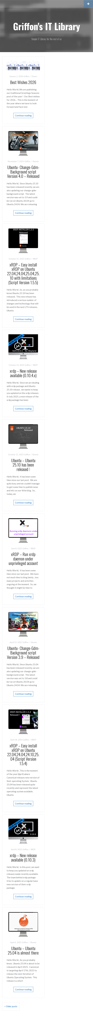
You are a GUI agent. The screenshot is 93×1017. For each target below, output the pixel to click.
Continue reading (23, 115)
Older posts (11, 1006)
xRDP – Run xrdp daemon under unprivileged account (23, 558)
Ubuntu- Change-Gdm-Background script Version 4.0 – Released (23, 171)
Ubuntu (35, 161)
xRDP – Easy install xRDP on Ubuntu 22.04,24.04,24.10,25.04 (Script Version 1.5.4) (23, 754)
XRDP (35, 259)
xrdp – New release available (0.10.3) (23, 857)
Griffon (26, 76)
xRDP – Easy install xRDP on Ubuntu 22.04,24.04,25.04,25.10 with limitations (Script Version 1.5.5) (23, 273)
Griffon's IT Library (46, 26)
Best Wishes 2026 (23, 82)
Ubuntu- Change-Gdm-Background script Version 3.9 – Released (23, 652)
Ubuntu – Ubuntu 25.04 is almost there (23, 950)
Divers (34, 76)
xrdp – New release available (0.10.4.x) (23, 373)
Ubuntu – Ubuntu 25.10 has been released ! (23, 464)
